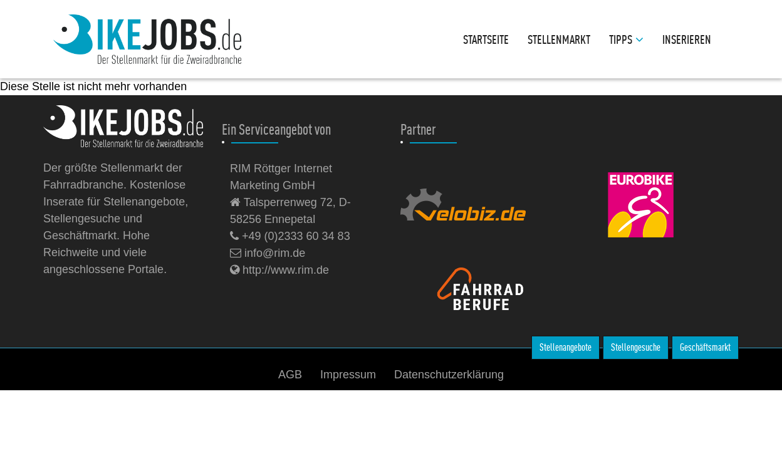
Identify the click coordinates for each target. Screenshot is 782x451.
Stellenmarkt (559, 39)
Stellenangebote (566, 347)
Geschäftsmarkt (705, 347)
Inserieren (686, 39)
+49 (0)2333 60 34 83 (290, 236)
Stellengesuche (635, 347)
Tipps (626, 39)
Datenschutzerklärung (449, 374)
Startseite (486, 39)
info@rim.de (267, 253)
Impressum (348, 374)
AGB (290, 374)
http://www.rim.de (279, 270)
